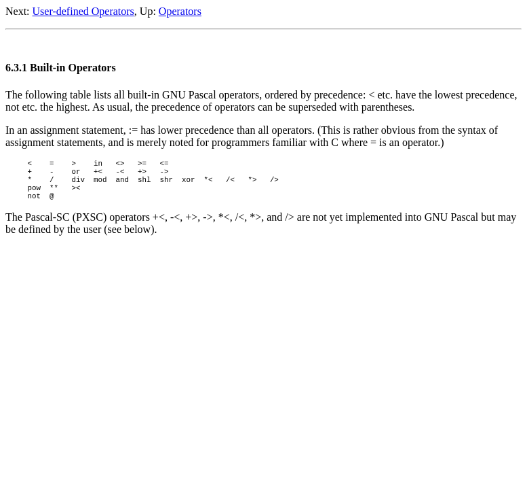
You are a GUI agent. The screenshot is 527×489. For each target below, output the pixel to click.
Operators (180, 11)
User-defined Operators (83, 11)
